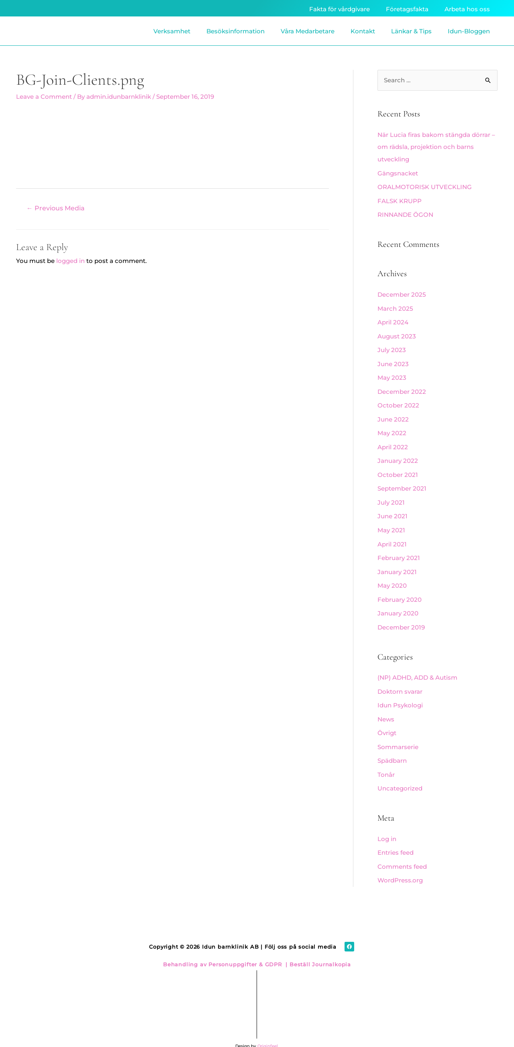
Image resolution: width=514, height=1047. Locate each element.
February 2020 (399, 591)
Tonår (386, 762)
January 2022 (397, 455)
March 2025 (395, 306)
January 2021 (397, 564)
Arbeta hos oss (467, 9)
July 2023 (391, 347)
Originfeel (267, 1032)
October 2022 (398, 401)
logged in (70, 260)
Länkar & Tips (411, 31)
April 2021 (392, 536)
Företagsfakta (407, 9)
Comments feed (402, 853)
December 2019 (401, 618)
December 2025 (401, 293)
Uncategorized (399, 776)
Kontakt (363, 31)
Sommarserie (397, 735)
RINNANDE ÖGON (405, 213)
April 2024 (392, 320)
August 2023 (396, 333)
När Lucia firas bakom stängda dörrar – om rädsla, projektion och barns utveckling (436, 147)
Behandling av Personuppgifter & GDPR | (225, 950)
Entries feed (395, 839)
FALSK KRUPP (399, 200)
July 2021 (391, 496)
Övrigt (386, 722)
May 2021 (391, 523)
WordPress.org (400, 867)
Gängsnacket (397, 172)
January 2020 (397, 604)
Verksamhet (171, 31)
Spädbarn (392, 749)
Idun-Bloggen (469, 31)
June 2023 (393, 360)
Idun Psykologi (400, 695)
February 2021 (398, 550)
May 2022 (391, 428)
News (385, 708)
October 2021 (397, 469)
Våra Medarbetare (308, 31)
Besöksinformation (235, 31)
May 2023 (391, 374)
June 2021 (392, 509)
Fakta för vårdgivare (339, 9)
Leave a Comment (44, 96)
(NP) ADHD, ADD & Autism (417, 668)
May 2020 (392, 577)
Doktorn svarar (399, 681)
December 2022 (401, 387)
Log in (386, 826)
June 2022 (393, 414)
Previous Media (56, 208)
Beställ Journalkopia (319, 950)
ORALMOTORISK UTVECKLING (424, 186)
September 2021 (401, 482)
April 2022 (392, 442)
